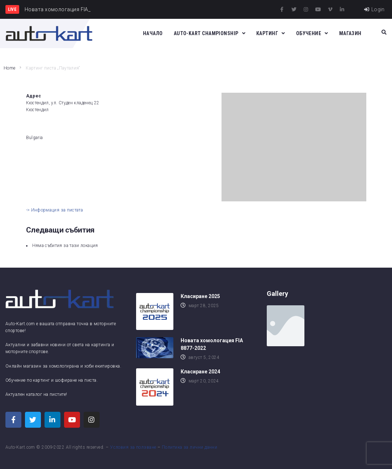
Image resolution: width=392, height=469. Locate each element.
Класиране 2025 (200, 296)
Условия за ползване (133, 447)
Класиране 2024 (200, 371)
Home (9, 68)
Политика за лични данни (189, 447)
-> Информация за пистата (54, 210)
